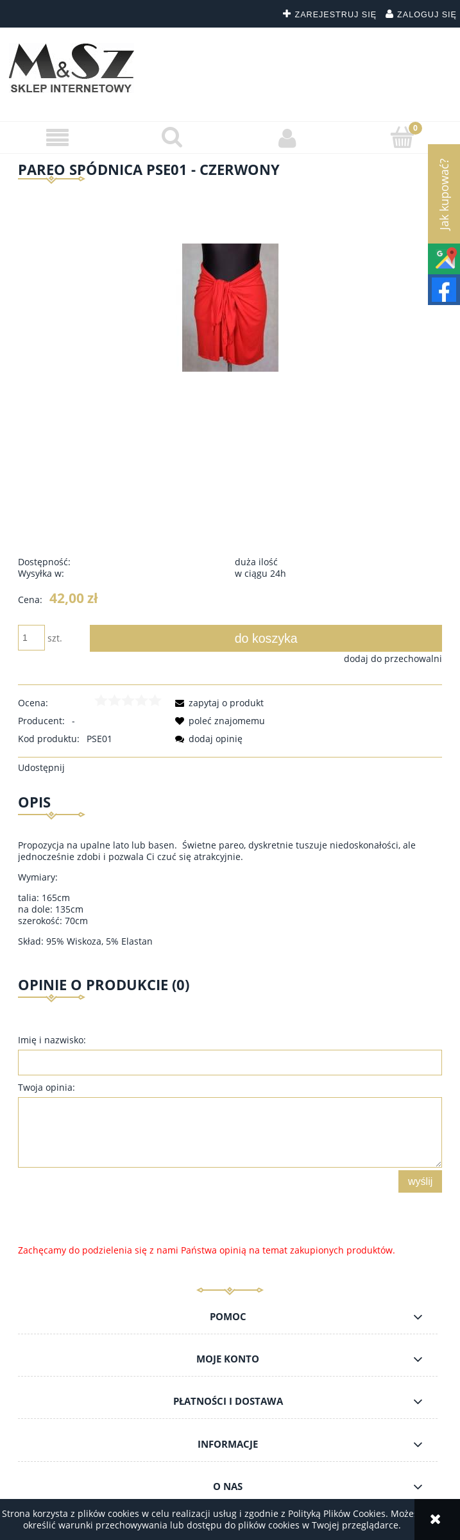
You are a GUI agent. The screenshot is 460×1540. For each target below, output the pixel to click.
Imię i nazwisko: (52, 1040)
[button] (57, 138)
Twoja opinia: (46, 1087)
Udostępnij (41, 767)
